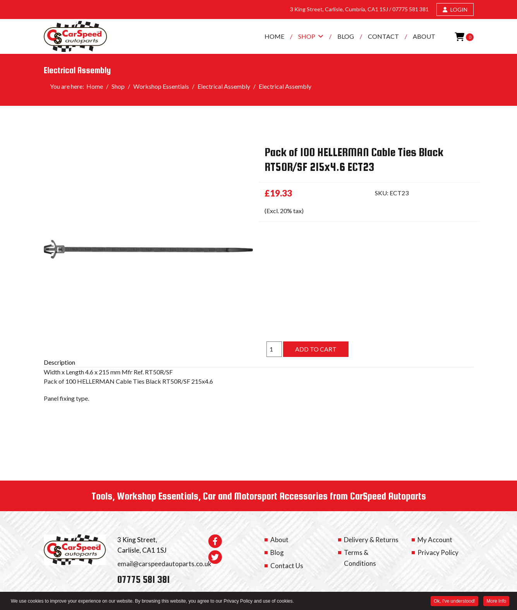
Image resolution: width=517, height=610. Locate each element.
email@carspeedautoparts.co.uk (164, 564)
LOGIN (455, 9)
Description (59, 362)
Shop (306, 36)
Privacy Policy (438, 552)
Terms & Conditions (360, 557)
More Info (496, 602)
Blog (345, 36)
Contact (383, 36)
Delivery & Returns (371, 540)
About (424, 36)
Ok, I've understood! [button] (454, 602)
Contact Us (286, 566)
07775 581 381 (410, 9)
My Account (434, 540)
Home (274, 36)
